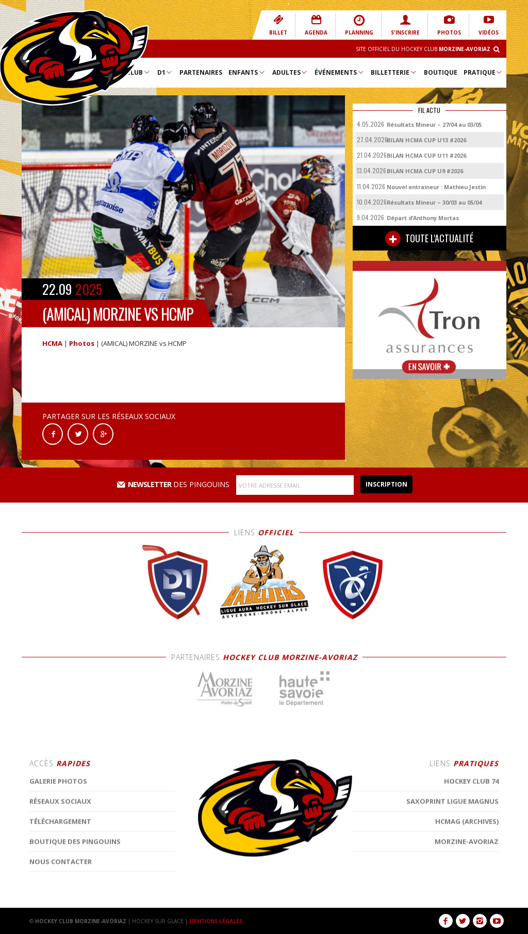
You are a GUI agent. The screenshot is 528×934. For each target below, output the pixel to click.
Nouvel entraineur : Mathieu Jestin (436, 187)
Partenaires (200, 72)
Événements (340, 72)
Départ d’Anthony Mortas (423, 218)
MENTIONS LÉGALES (216, 921)
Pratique (483, 72)
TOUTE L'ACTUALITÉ (429, 238)
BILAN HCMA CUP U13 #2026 (426, 140)
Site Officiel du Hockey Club (423, 49)
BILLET (278, 25)
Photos (81, 343)
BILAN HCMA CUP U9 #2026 (425, 171)
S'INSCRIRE (405, 25)
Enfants (247, 72)
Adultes (290, 72)
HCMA (52, 343)
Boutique (440, 72)
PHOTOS (449, 25)
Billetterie (394, 72)
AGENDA (316, 25)
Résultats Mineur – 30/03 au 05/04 (434, 202)
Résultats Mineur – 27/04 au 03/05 (434, 124)
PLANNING (359, 25)
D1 (165, 72)
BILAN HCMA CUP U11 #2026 (426, 155)
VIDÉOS (488, 25)
